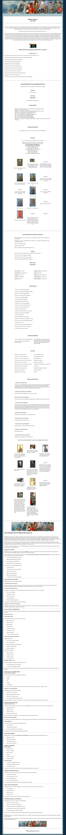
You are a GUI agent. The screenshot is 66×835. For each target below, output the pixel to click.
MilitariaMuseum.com (15, 3)
